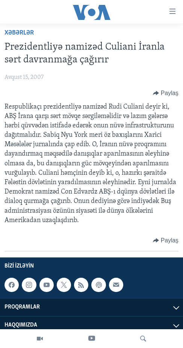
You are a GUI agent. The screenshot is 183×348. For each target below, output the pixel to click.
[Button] (165, 93)
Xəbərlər (19, 32)
